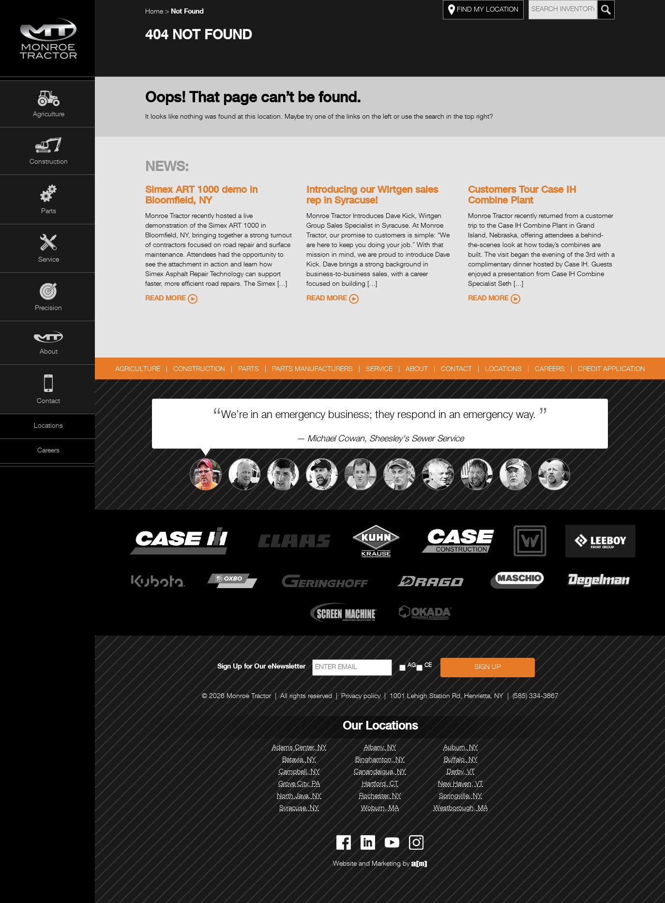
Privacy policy (361, 696)
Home (155, 12)
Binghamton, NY (381, 760)
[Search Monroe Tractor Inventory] (607, 9)
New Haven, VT (461, 784)
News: (168, 168)
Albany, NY (380, 748)
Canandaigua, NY (381, 772)
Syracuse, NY (300, 808)
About (49, 352)
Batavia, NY (300, 760)
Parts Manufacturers (313, 369)
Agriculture (48, 114)
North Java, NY (300, 796)
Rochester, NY (381, 796)
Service (48, 260)
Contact (48, 401)
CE (429, 666)
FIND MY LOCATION (484, 9)
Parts (48, 211)
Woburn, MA (381, 808)
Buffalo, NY (462, 760)
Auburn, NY (461, 748)
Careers (48, 451)
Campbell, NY (300, 772)
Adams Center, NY (300, 748)
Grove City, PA (300, 784)
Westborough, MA (462, 808)
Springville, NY (461, 796)
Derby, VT (462, 772)
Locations (48, 426)
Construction (49, 162)
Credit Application (612, 369)
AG (412, 666)
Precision (48, 308)
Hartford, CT (381, 784)
